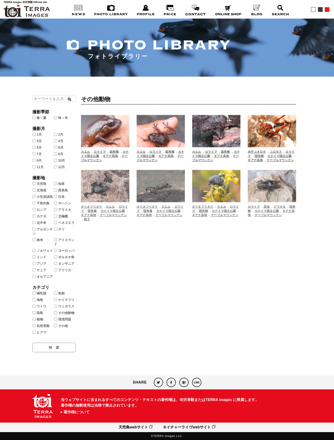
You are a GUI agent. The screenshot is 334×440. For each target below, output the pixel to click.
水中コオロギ (257, 155)
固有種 (114, 155)
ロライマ (100, 155)
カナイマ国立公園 (279, 159)
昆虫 (267, 217)
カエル (85, 155)
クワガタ (279, 217)
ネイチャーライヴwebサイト (187, 427)
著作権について (77, 412)
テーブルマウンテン (280, 164)
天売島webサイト (133, 427)
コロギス (276, 155)
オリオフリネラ (91, 217)
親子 (87, 229)
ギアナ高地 (110, 159)
